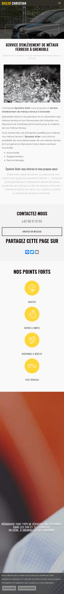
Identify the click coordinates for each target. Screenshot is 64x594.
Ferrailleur (20, 56)
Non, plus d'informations (27, 588)
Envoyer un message (32, 231)
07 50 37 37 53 (33, 221)
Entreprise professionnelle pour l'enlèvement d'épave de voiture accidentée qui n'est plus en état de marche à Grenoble (32, 182)
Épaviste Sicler (9, 56)
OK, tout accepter (9, 588)
